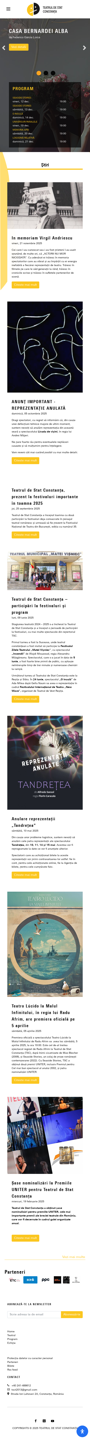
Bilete (10, 1366)
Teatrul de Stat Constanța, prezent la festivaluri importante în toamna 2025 (45, 497)
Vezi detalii (18, 47)
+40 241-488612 (21, 1385)
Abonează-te (71, 1314)
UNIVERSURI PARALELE (25, 122)
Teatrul (11, 1335)
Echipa (11, 1343)
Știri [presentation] (45, 165)
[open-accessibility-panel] (82, 1431)
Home (11, 1331)
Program (12, 1339)
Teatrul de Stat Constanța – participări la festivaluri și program (40, 606)
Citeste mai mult (25, 285)
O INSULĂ (18, 114)
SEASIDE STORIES (22, 98)
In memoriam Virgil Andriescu (42, 238)
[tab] (45, 166)
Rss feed (12, 1370)
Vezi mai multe (73, 1257)
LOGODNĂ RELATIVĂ (24, 138)
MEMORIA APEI (21, 130)
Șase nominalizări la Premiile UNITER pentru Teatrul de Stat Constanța (43, 1190)
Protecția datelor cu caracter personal (30, 1358)
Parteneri (12, 1362)
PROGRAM (23, 89)
